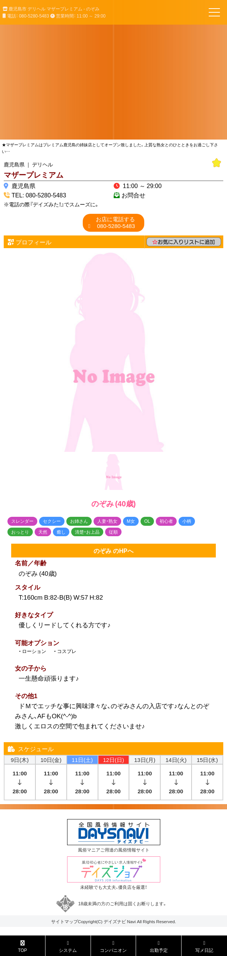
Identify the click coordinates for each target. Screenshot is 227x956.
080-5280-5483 (115, 222)
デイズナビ (115, 921)
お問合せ (133, 194)
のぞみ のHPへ (113, 550)
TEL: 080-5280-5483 (39, 194)
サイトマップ (64, 921)
